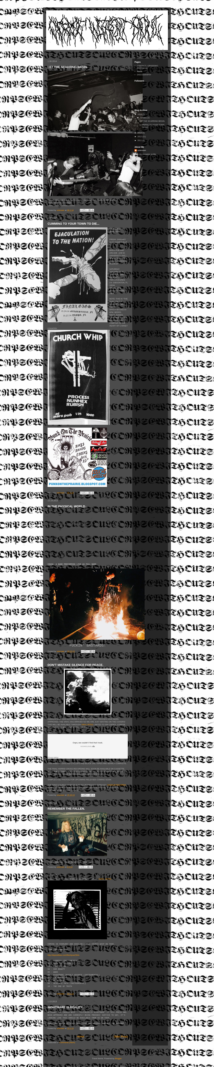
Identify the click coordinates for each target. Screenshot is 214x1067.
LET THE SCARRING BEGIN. (68, 67)
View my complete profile (145, 154)
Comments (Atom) (67, 1042)
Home (80, 1036)
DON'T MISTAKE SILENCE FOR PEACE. (75, 665)
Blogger (118, 1058)
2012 (139, 136)
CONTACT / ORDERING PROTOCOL (147, 67)
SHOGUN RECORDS (116, 785)
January (143, 118)
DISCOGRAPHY (144, 75)
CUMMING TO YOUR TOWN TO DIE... (73, 223)
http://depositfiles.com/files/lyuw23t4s (63, 955)
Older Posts (121, 1036)
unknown (141, 150)
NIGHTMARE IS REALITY (65, 1007)
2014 (139, 114)
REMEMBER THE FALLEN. (66, 808)
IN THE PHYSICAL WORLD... (68, 506)
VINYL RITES (87, 724)
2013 (139, 133)
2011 (139, 140)
